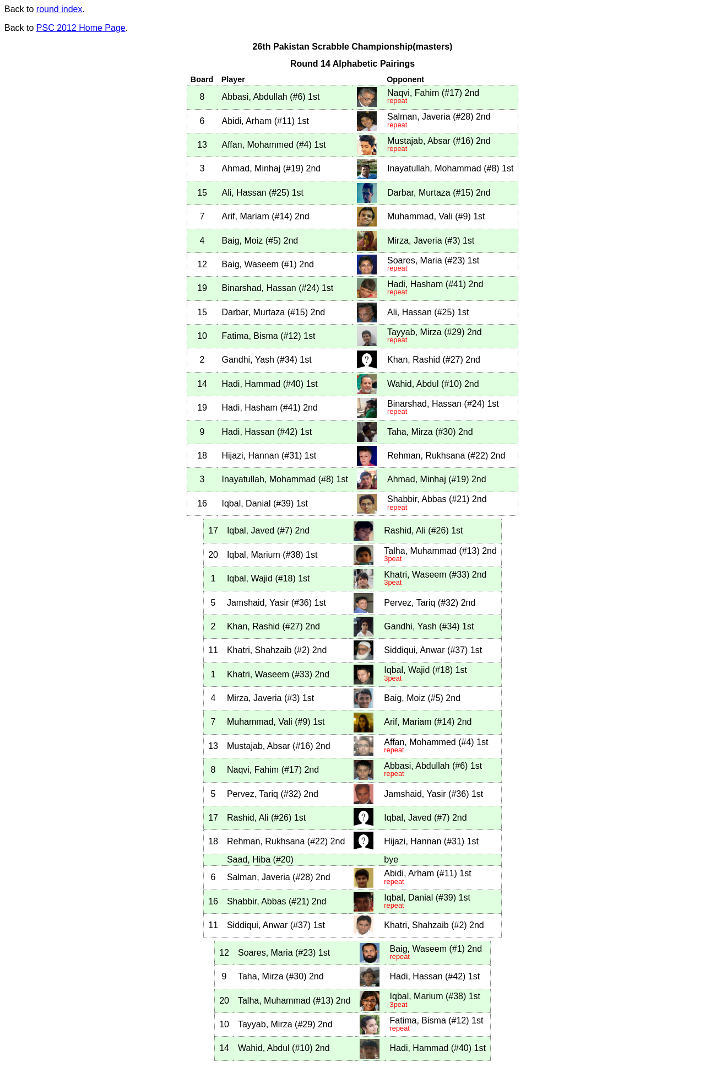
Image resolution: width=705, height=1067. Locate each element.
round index (59, 9)
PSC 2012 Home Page (81, 28)
